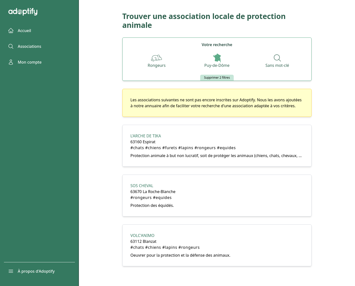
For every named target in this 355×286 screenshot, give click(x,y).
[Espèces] (157, 61)
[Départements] (216, 61)
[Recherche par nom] (277, 61)
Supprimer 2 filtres (217, 77)
